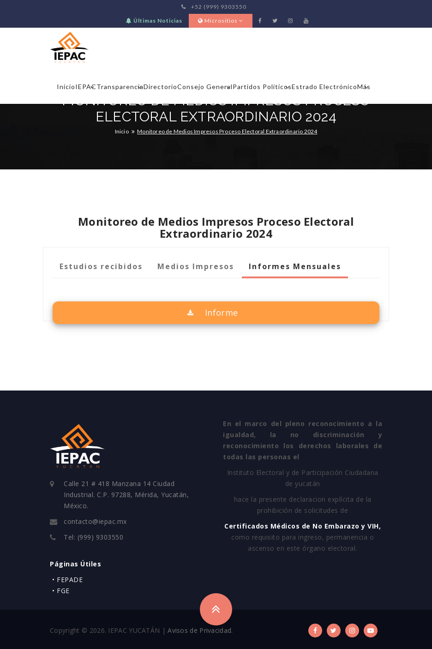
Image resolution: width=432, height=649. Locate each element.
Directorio (160, 86)
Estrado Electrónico (324, 86)
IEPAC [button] (85, 86)
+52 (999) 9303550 (213, 6)
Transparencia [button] (120, 86)
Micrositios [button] (220, 20)
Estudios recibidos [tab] (101, 266)
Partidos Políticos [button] (262, 86)
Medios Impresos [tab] (195, 266)
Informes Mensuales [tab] (295, 266)
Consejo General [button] (205, 86)
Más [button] (364, 86)
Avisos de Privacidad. (200, 630)
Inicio (66, 86)
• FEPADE (67, 579)
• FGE (61, 590)
